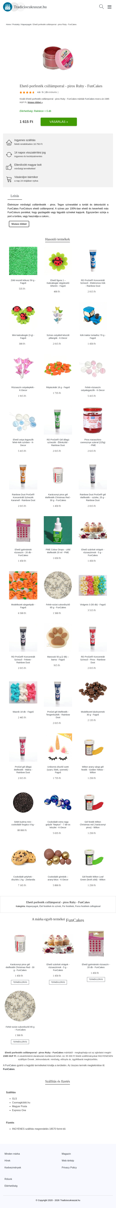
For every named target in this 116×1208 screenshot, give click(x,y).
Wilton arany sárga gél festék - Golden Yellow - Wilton (92, 770)
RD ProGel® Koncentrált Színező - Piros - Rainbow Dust (92, 660)
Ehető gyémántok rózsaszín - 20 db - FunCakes (23, 552)
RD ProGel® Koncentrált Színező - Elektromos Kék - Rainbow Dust (92, 283)
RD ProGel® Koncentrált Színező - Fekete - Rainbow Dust (23, 660)
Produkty (15, 24)
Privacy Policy (69, 1167)
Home (8, 24)
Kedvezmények (13, 1167)
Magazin (66, 1154)
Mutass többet (19, 224)
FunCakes (90, 99)
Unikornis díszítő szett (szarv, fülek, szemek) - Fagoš (58, 770)
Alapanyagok (26, 24)
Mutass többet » (35, 102)
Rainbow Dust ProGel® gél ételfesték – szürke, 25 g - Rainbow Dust (93, 497)
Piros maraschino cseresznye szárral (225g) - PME (92, 442)
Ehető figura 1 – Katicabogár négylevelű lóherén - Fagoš (58, 283)
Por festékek (68, 906)
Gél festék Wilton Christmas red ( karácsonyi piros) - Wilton (93, 825)
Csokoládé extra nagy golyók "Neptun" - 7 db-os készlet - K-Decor (58, 825)
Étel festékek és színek (50, 906)
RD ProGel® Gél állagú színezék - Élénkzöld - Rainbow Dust (58, 442)
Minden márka (12, 1154)
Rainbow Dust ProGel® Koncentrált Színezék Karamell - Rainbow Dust (23, 497)
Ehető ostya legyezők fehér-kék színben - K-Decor (23, 442)
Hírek (7, 1160)
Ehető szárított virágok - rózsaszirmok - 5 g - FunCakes (92, 552)
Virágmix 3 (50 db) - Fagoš (93, 604)
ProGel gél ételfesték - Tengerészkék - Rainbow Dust (58, 715)
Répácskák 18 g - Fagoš (58, 387)
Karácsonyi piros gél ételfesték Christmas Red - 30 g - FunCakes (58, 497)
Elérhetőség (11, 1186)
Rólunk (8, 1179)
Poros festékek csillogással (87, 906)
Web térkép (68, 1160)
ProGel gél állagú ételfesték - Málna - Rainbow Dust (23, 770)
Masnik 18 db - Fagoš (23, 712)
